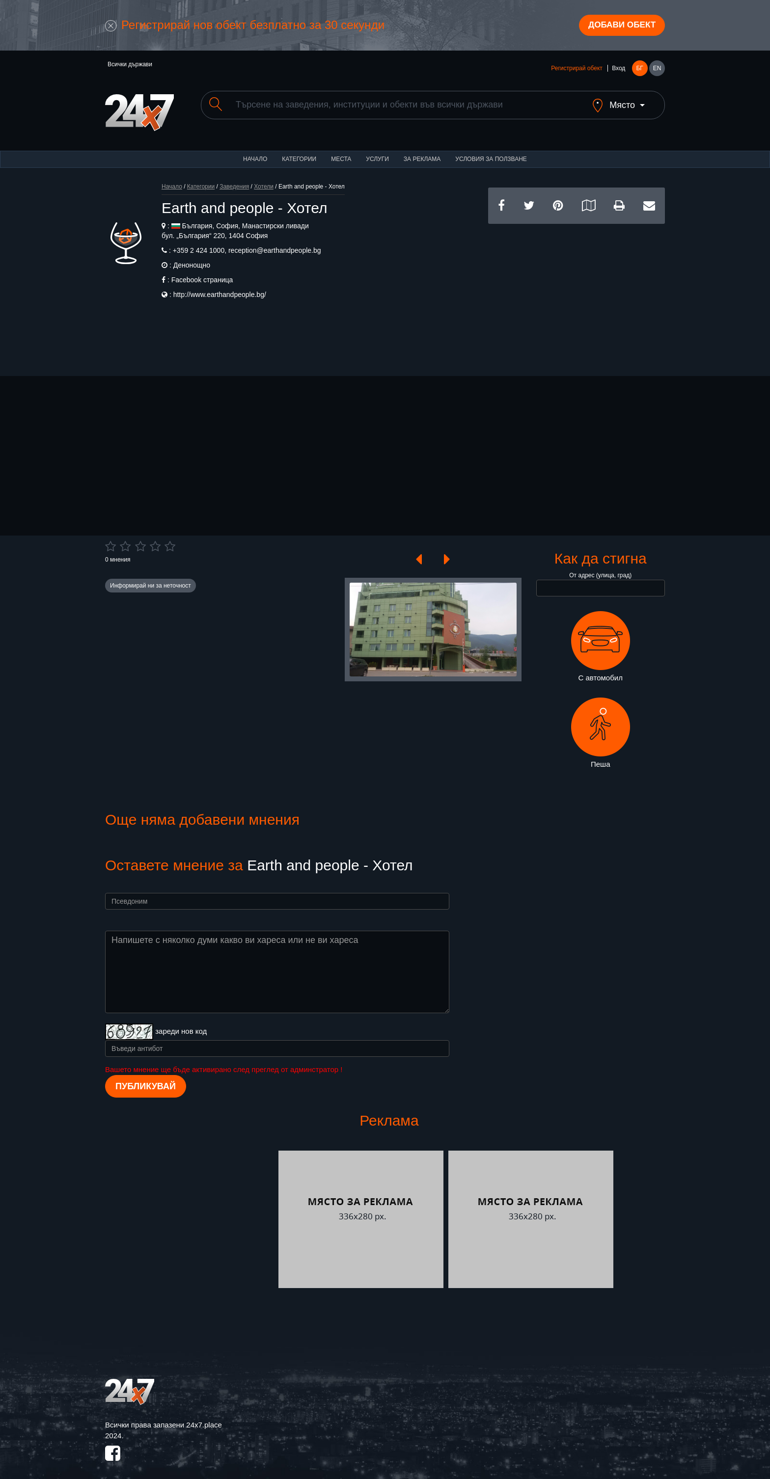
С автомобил (600, 639)
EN (657, 69)
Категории (299, 152)
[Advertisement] (576, 285)
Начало (255, 152)
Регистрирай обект (576, 69)
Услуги (377, 152)
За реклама (422, 152)
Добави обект (619, 26)
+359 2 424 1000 (199, 243)
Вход (618, 69)
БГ (639, 69)
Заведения (234, 179)
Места (341, 152)
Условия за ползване (491, 152)
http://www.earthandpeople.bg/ (219, 288)
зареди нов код (181, 1025)
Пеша (600, 726)
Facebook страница (202, 273)
